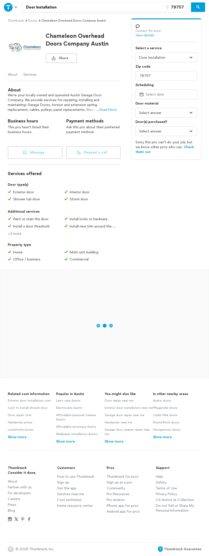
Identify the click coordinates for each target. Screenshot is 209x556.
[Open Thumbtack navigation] (11, 7)
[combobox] (92, 7)
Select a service (148, 48)
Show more (17, 437)
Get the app (66, 488)
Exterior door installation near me (129, 408)
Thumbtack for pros (122, 477)
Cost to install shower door (28, 408)
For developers (19, 493)
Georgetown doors (166, 429)
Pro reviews (116, 500)
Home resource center (75, 506)
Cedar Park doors (165, 415)
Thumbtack (16, 20)
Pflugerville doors (165, 408)
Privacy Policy (166, 494)
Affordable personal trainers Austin (76, 417)
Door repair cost (20, 415)
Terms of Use (166, 488)
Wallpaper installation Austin (76, 434)
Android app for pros (123, 511)
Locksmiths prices (20, 429)
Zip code (142, 66)
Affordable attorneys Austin (76, 426)
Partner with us (20, 487)
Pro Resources (118, 494)
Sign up (63, 482)
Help (159, 477)
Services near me (70, 494)
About (12, 75)
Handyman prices (20, 422)
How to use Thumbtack (75, 477)
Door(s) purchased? (151, 122)
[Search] (198, 7)
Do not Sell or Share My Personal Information (175, 508)
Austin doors (162, 400)
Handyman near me (118, 422)
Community (116, 488)
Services (30, 75)
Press (12, 505)
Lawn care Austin (68, 400)
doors (32, 20)
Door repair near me (119, 400)
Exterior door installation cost (29, 400)
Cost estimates (69, 500)
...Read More (107, 110)
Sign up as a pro (119, 482)
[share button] (61, 58)
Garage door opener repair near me (127, 432)
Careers (14, 499)
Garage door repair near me (124, 415)
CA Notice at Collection (175, 500)
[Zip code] (176, 7)
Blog (11, 510)
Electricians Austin (69, 408)
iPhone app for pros (122, 506)
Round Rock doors (166, 422)
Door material (147, 103)
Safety (161, 482)
